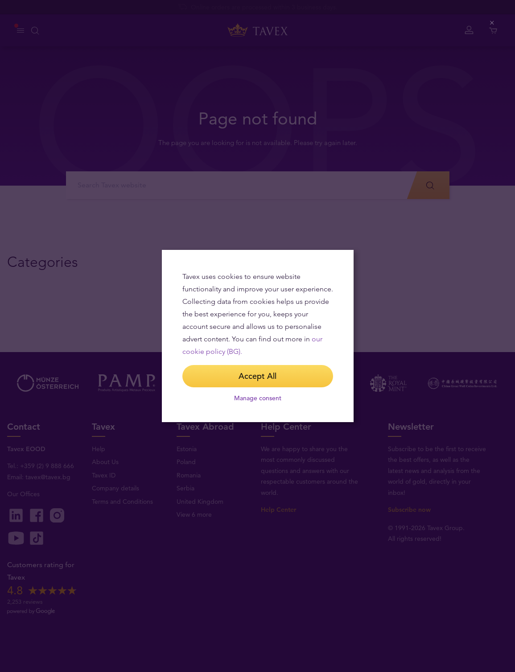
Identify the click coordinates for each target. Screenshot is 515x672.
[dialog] (258, 336)
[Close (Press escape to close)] (492, 23)
